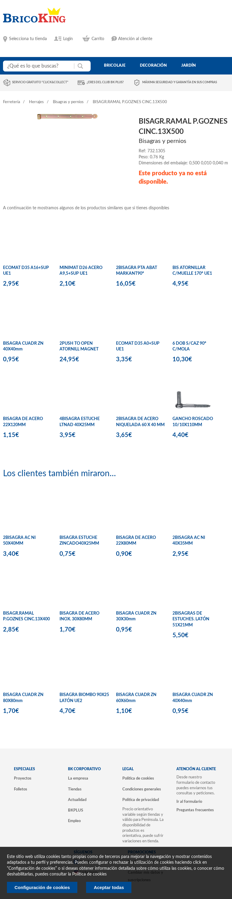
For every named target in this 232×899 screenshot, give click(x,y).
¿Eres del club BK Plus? (105, 82)
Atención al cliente (135, 39)
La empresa (78, 778)
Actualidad (77, 800)
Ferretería (11, 102)
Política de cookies (138, 778)
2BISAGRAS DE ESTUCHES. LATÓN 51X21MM (190, 619)
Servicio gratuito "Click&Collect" (40, 82)
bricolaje (114, 65)
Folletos (20, 789)
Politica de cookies (89, 874)
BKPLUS (75, 810)
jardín (188, 65)
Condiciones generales (141, 789)
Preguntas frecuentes (195, 810)
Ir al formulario (189, 801)
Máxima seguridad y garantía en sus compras (179, 82)
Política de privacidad (140, 800)
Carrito (98, 39)
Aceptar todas (109, 887)
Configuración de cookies (42, 887)
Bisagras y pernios (68, 102)
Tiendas (75, 789)
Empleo (74, 821)
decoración (153, 65)
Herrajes (36, 102)
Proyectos (22, 778)
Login (68, 39)
